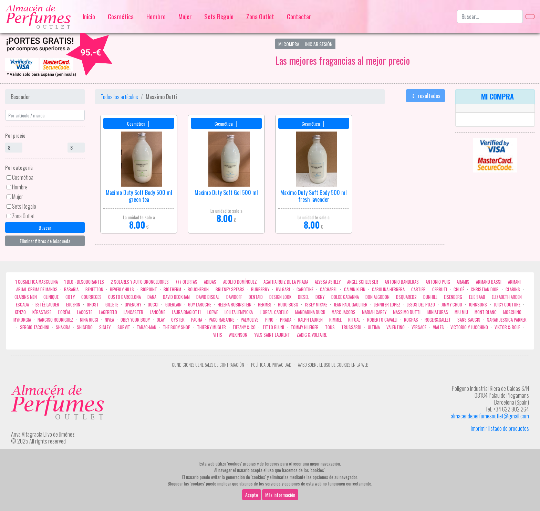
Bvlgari (283, 289)
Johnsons (478, 304)
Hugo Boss (288, 304)
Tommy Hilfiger (305, 327)
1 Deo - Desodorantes (84, 282)
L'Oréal (64, 312)
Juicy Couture (507, 304)
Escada (22, 304)
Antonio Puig (438, 282)
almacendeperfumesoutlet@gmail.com (490, 416)
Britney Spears (230, 289)
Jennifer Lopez (387, 304)
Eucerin (73, 304)
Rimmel (335, 319)
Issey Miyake (316, 304)
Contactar (299, 16)
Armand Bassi (488, 282)
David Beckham (176, 297)
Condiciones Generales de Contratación (208, 365)
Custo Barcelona (124, 297)
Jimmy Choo (452, 304)
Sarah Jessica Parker (507, 319)
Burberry (260, 289)
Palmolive (249, 319)
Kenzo (20, 312)
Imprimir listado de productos (500, 428)
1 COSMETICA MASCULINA (36, 282)
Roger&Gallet (438, 319)
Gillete (111, 304)
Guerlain (173, 304)
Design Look (280, 297)
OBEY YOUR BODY (135, 319)
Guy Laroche (199, 304)
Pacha (196, 319)
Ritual (354, 319)
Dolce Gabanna (345, 297)
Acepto (251, 494)
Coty (70, 297)
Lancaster (133, 312)
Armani (514, 282)
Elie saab (477, 297)
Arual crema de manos (37, 289)
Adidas (210, 282)
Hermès (264, 304)
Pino (269, 319)
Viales (438, 327)
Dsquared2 (406, 297)
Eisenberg (453, 297)
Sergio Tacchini (34, 327)
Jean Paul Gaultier (350, 304)
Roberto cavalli (382, 319)
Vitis (217, 335)
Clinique (51, 297)
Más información (280, 494)
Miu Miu (461, 312)
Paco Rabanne (221, 319)
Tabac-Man (146, 327)
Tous (330, 327)
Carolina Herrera (388, 289)
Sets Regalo (218, 16)
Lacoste (84, 312)
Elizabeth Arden (507, 297)
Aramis (463, 282)
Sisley (105, 327)
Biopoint (149, 289)
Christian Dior (485, 289)
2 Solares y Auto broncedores (140, 282)
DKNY (319, 297)
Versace (419, 327)
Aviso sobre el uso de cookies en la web (333, 365)
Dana (151, 297)
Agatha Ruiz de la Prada (285, 282)
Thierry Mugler (211, 327)
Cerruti (439, 289)
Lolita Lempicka (239, 312)
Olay (161, 319)
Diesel (303, 297)
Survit (123, 327)
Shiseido (85, 327)
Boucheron (198, 289)
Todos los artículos (119, 97)
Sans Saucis (468, 319)
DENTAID (256, 297)
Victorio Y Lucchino (469, 327)
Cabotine (305, 289)
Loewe (212, 312)
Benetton (94, 289)
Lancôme (157, 312)
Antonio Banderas (402, 282)
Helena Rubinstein (234, 304)
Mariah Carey (374, 312)
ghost (93, 304)
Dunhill (430, 297)
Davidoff (234, 297)
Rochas (411, 319)
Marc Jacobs (343, 312)
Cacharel (328, 289)
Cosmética (121, 16)
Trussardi (351, 327)
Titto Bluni (273, 327)
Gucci (153, 304)
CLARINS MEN (25, 297)
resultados (425, 96)
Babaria (71, 289)
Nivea (109, 319)
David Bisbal (207, 297)
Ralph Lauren (310, 319)
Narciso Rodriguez (55, 319)
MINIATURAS (437, 312)
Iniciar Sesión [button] (318, 44)
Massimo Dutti (406, 312)
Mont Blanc (486, 312)
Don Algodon (377, 297)
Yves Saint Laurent (272, 335)
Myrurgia (22, 319)
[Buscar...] (490, 16)
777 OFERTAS (186, 282)
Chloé (459, 289)
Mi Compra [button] (288, 44)
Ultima (374, 327)
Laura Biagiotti (186, 312)
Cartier (418, 289)
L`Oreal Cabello (274, 312)
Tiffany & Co (244, 327)
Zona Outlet (260, 16)
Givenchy (133, 304)
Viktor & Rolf (507, 327)
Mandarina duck (310, 312)
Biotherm (172, 289)
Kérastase (41, 312)
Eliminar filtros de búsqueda (45, 240)
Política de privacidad (271, 365)
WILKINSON (238, 335)
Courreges (91, 297)
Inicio (89, 16)
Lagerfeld (108, 312)
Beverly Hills (122, 289)
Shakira (63, 327)
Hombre (156, 16)
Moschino (512, 312)
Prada (285, 319)
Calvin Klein (354, 289)
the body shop (176, 327)
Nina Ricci (89, 319)
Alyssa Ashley (328, 282)
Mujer (185, 16)
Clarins (513, 289)
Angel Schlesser (362, 282)
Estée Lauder (47, 304)
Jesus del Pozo (421, 304)
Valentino (395, 327)
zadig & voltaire (312, 335)
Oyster (178, 319)
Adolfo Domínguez (240, 282)
